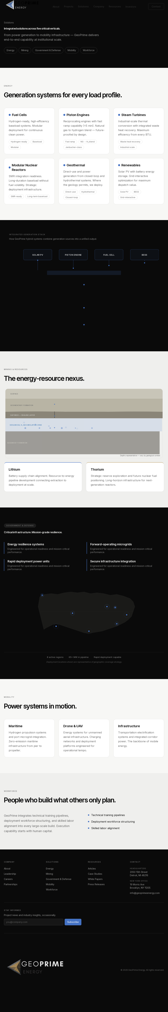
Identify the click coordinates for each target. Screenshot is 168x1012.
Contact (156, 6)
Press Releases (96, 884)
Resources (115, 6)
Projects (68, 6)
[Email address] (33, 922)
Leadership (10, 873)
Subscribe (73, 922)
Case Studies (95, 873)
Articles (92, 868)
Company (98, 6)
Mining (24, 50)
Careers (8, 879)
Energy (10, 50)
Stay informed (12, 910)
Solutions (83, 6)
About (56, 6)
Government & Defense (48, 50)
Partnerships (10, 884)
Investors (131, 6)
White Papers (95, 879)
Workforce (88, 50)
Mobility (72, 50)
